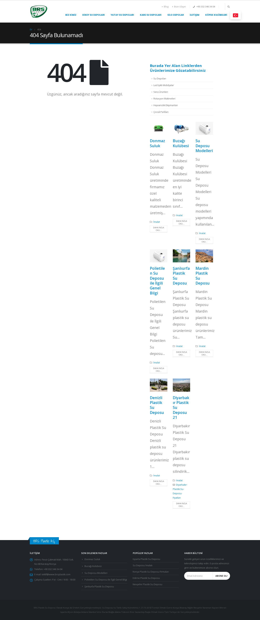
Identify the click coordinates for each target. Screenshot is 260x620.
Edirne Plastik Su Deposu (146, 578)
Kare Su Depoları (150, 14)
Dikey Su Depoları (93, 14)
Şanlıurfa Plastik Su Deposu (181, 276)
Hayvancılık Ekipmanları (165, 105)
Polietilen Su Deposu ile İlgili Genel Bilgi (157, 280)
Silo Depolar (175, 14)
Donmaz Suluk (157, 143)
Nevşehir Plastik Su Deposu (147, 584)
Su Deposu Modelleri (204, 145)
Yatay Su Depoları (122, 14)
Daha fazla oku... (158, 229)
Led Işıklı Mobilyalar (163, 85)
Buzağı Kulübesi (181, 143)
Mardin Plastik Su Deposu (203, 276)
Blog (165, 6)
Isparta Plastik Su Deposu (146, 559)
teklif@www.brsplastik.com (56, 574)
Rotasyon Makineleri (164, 98)
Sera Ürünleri (160, 91)
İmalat (156, 221)
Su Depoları (159, 78)
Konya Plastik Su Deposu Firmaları (151, 571)
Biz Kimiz (70, 14)
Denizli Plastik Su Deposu (157, 405)
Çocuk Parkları (160, 111)
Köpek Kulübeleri (216, 14)
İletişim (194, 14)
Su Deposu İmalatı (142, 565)
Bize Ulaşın (179, 6)
